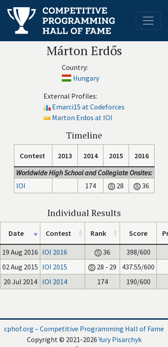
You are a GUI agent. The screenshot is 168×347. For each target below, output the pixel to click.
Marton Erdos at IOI (82, 117)
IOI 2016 (54, 251)
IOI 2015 (54, 266)
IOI (21, 185)
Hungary (86, 78)
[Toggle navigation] (148, 21)
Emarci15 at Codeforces (88, 106)
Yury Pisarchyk (120, 339)
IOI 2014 (54, 281)
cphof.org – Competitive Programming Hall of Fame (84, 328)
